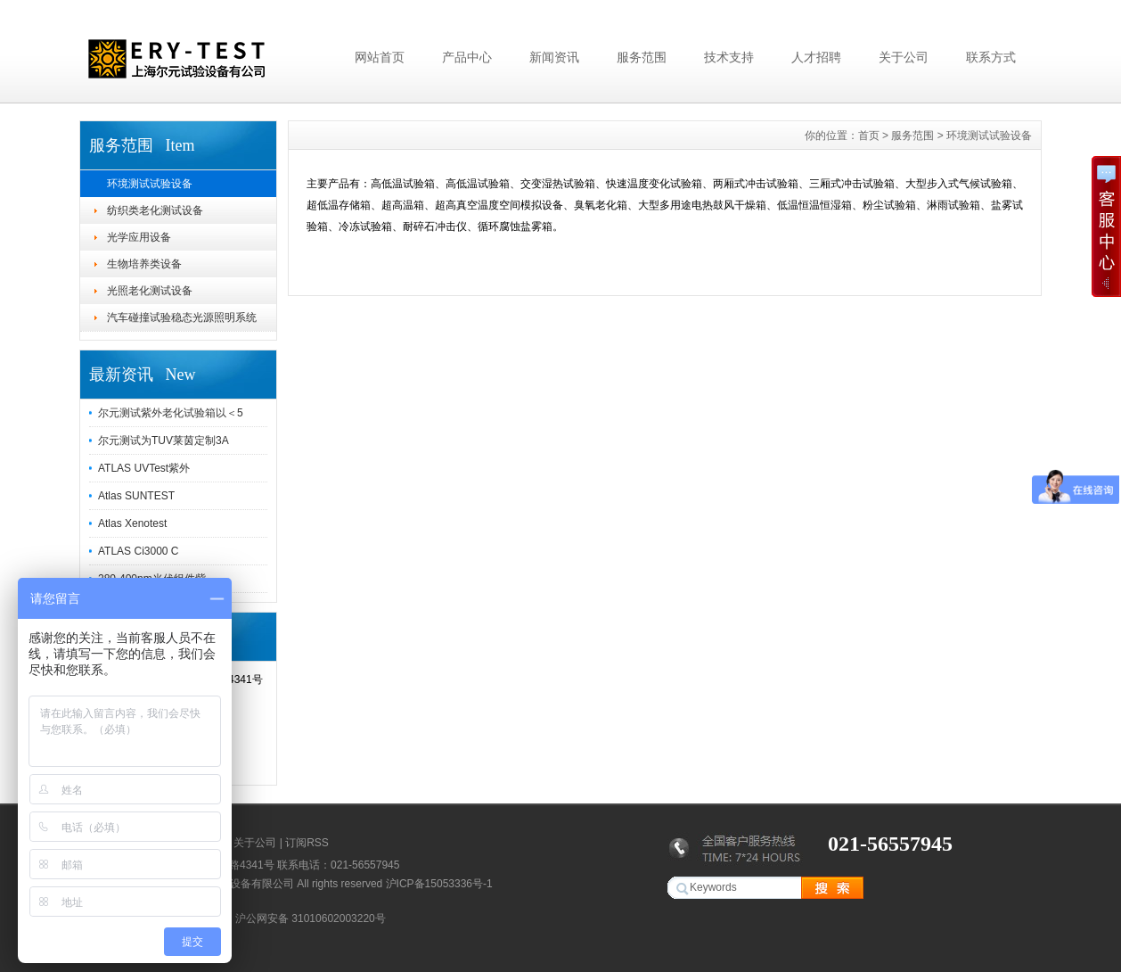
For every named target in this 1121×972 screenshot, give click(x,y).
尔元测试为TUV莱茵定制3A (163, 440)
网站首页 (380, 57)
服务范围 (642, 57)
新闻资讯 (554, 57)
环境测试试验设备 (149, 183)
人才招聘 (816, 57)
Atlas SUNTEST (136, 496)
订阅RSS (307, 842)
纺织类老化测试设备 (155, 210)
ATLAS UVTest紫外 (144, 468)
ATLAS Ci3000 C (138, 551)
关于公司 (904, 57)
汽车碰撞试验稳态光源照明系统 (182, 317)
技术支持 (729, 57)
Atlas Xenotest (132, 523)
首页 (869, 135)
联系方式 (991, 57)
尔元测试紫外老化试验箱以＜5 (170, 413)
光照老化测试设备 (149, 290)
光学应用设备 (139, 237)
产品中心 (467, 57)
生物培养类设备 (144, 264)
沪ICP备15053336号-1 (439, 883)
